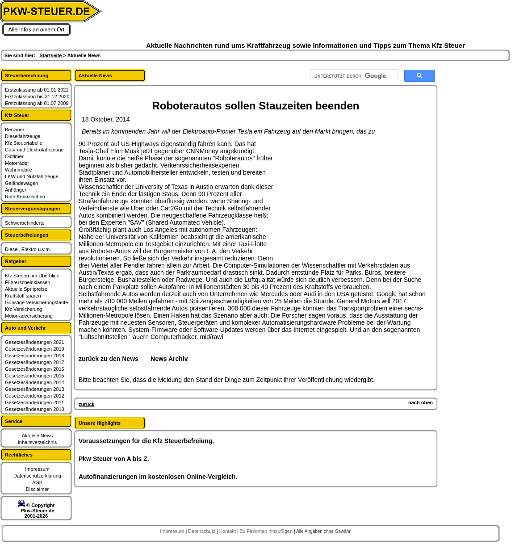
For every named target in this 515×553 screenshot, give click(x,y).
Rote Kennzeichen (25, 196)
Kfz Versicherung (23, 309)
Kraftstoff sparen (23, 295)
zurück (86, 404)
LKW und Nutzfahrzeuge (32, 176)
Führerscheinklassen (27, 282)
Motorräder (17, 163)
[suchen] (353, 76)
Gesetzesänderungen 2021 (34, 342)
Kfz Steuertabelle (23, 143)
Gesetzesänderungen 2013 (34, 389)
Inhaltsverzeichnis (37, 442)
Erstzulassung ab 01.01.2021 (37, 89)
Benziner (14, 129)
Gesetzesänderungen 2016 (34, 369)
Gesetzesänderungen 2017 (34, 362)
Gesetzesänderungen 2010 (34, 409)
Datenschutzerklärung (37, 475)
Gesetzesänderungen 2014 (34, 382)
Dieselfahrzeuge (23, 136)
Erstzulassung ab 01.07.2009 (37, 103)
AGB (37, 482)
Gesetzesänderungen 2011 (34, 402)
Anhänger (15, 190)
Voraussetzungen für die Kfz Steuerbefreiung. (146, 440)
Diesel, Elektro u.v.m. (28, 249)
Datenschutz (202, 531)
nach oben (420, 402)
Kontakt (228, 531)
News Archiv (169, 358)
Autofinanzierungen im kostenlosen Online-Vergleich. (158, 476)
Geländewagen (21, 183)
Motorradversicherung (29, 315)
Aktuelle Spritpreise (26, 289)
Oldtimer (14, 156)
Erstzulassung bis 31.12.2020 (37, 96)
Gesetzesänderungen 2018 (34, 355)
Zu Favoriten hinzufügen (266, 531)
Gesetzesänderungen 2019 (34, 349)
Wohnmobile (18, 169)
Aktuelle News (37, 435)
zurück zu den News (108, 358)
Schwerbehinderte (25, 223)
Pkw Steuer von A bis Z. (114, 458)
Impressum (37, 469)
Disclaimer (37, 489)
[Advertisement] (342, 196)
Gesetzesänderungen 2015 (34, 375)
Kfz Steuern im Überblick (32, 275)
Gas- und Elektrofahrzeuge (34, 149)
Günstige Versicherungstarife (36, 302)
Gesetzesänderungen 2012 (34, 395)
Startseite (51, 55)
